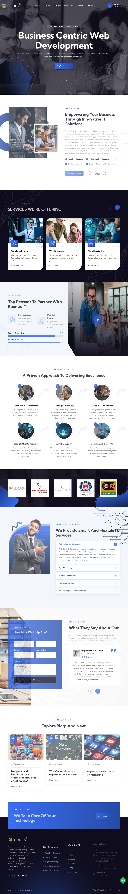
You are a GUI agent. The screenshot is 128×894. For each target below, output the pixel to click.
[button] (61, 81)
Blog (66, 5)
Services (47, 5)
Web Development (20, 251)
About (80, 5)
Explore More (64, 66)
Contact (89, 5)
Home (37, 5)
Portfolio (57, 5)
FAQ (72, 5)
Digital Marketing (96, 251)
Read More (17, 266)
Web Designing (56, 251)
